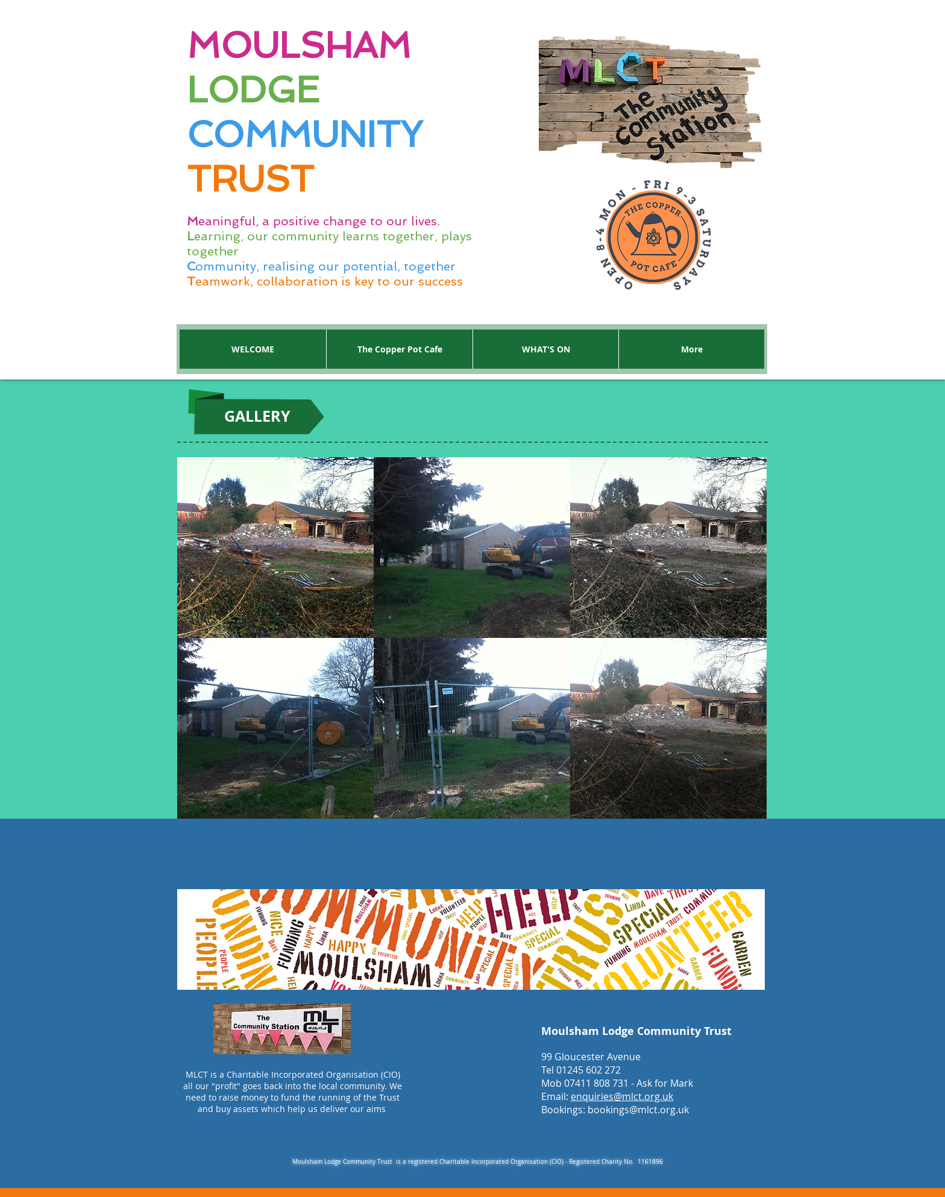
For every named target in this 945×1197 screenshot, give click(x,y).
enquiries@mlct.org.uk (622, 1096)
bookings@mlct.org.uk (638, 1109)
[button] (275, 547)
